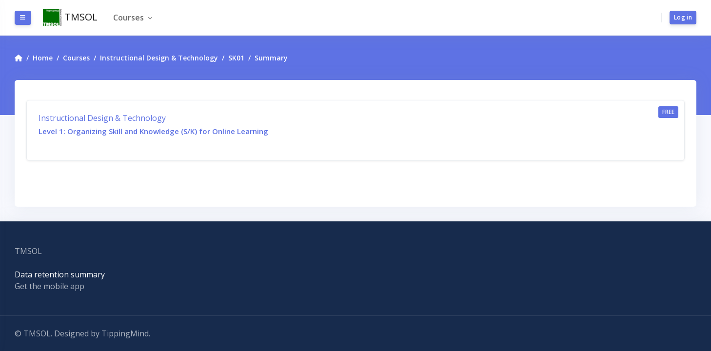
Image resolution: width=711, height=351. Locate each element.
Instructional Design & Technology (159, 57)
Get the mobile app (49, 286)
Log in (683, 17)
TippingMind (125, 333)
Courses (129, 17)
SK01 (236, 57)
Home (43, 57)
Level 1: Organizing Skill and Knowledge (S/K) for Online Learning (153, 131)
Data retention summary (60, 274)
